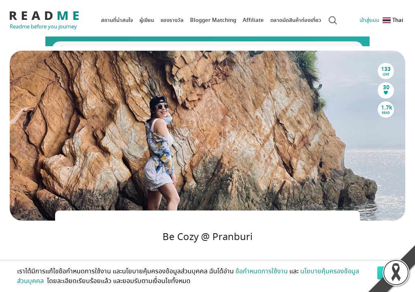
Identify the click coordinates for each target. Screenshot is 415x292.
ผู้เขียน (146, 20)
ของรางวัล (172, 20)
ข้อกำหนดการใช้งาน (261, 271)
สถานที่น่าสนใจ (117, 20)
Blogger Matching (213, 20)
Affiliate (253, 20)
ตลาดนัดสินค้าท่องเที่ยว (295, 20)
